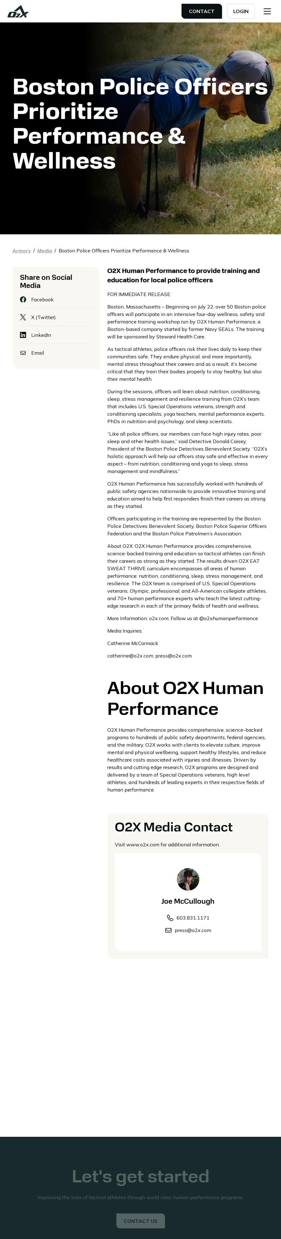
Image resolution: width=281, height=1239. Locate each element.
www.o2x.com (142, 844)
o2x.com (158, 618)
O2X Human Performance (226, 321)
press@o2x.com (173, 656)
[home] (18, 11)
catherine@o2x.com (130, 656)
